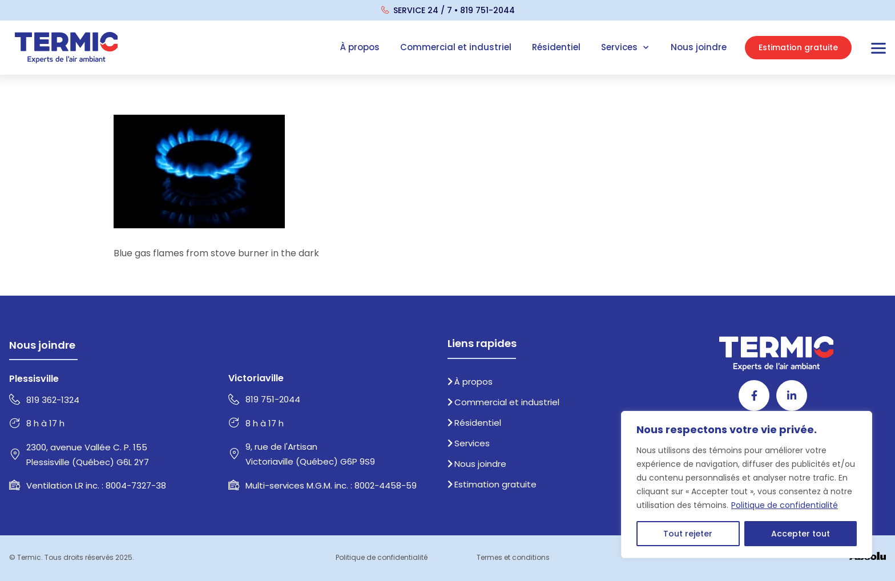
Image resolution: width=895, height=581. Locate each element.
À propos (360, 47)
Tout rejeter (687, 533)
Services (625, 48)
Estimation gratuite (492, 484)
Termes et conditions (513, 557)
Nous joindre (699, 47)
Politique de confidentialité (784, 505)
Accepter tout (800, 533)
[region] (746, 484)
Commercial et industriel (455, 47)
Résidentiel (556, 47)
